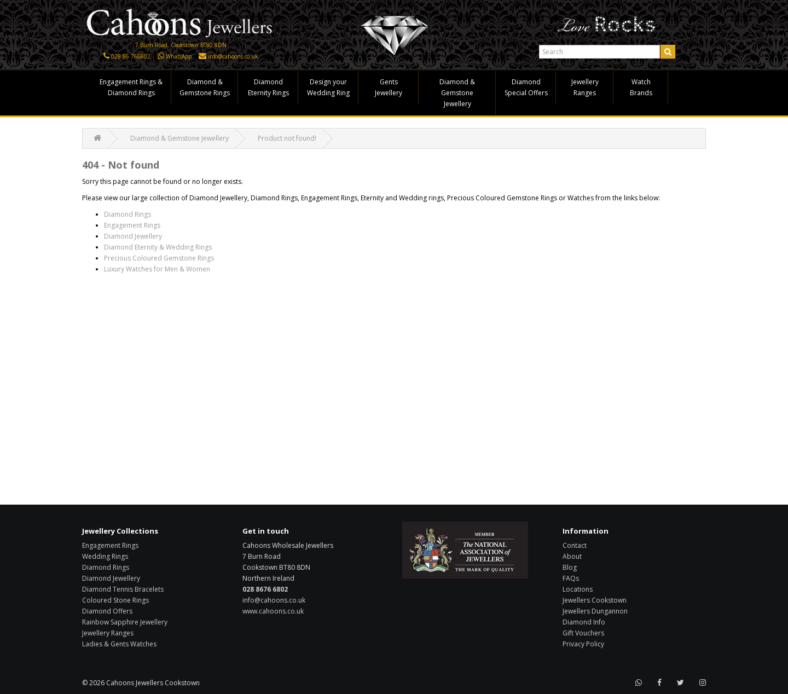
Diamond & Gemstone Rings (204, 87)
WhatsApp (179, 56)
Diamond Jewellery (133, 236)
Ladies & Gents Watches (119, 644)
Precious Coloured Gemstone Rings (159, 258)
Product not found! (287, 138)
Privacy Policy (583, 644)
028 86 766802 (130, 56)
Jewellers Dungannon (595, 611)
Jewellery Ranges (585, 87)
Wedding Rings (105, 556)
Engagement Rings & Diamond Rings (131, 87)
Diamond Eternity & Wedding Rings (158, 247)
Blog (570, 567)
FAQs (571, 578)
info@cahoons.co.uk (233, 56)
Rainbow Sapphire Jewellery (124, 622)
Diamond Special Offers (526, 87)
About (572, 556)
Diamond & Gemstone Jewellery (457, 92)
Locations (578, 589)
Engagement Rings (132, 225)
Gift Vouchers (583, 633)
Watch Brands (641, 87)
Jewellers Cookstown (595, 600)
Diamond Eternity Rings (268, 87)
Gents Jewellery (388, 87)
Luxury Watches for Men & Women (157, 269)
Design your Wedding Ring (328, 87)
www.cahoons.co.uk (273, 611)
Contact (575, 545)
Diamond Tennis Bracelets (123, 589)
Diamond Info (584, 622)
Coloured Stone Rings (115, 600)
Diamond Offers (107, 611)
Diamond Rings (127, 214)
